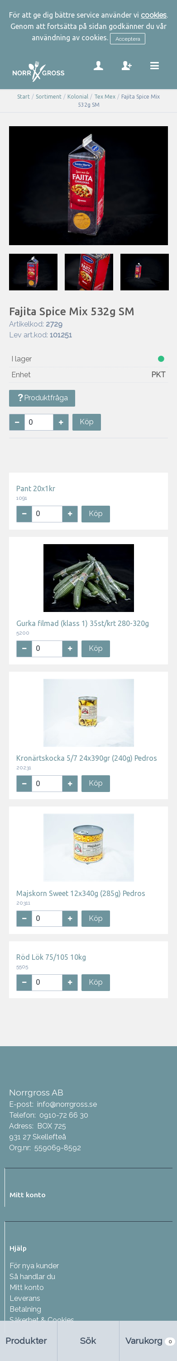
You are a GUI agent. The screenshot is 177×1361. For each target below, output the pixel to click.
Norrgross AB (36, 1092)
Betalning (25, 1309)
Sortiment (49, 97)
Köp (87, 421)
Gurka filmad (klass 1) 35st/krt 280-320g (82, 623)
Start (23, 97)
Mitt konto (27, 1287)
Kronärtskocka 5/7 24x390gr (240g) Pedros (86, 758)
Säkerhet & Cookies (42, 1320)
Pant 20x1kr (35, 488)
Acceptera (127, 39)
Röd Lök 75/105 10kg (51, 957)
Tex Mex (104, 97)
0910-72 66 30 (63, 1115)
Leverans (25, 1298)
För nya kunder (34, 1265)
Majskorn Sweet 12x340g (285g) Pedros (80, 893)
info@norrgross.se (67, 1104)
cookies (154, 15)
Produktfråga (42, 398)
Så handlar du (32, 1276)
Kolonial (77, 97)
